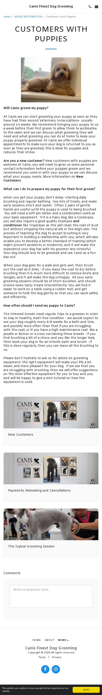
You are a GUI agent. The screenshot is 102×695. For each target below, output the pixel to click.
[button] (5, 6)
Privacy (56, 657)
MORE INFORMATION (28, 17)
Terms (42, 657)
